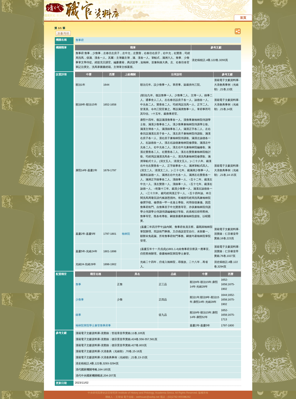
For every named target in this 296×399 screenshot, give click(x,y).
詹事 (78, 284)
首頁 (243, 17)
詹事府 (80, 40)
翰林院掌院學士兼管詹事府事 (93, 325)
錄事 (78, 314)
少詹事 (80, 299)
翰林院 (126, 233)
